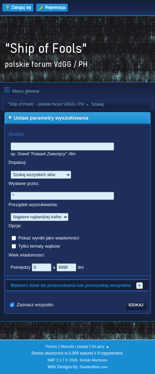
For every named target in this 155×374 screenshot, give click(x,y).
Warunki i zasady (75, 346)
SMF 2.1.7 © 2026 (62, 360)
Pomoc (51, 346)
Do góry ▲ (100, 346)
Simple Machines (94, 360)
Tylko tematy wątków (39, 246)
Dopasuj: (18, 162)
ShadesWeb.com (93, 367)
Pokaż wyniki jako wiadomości (48, 237)
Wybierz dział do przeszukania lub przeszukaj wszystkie (71, 285)
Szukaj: (17, 134)
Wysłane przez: (24, 183)
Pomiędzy (21, 267)
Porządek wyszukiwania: (33, 204)
